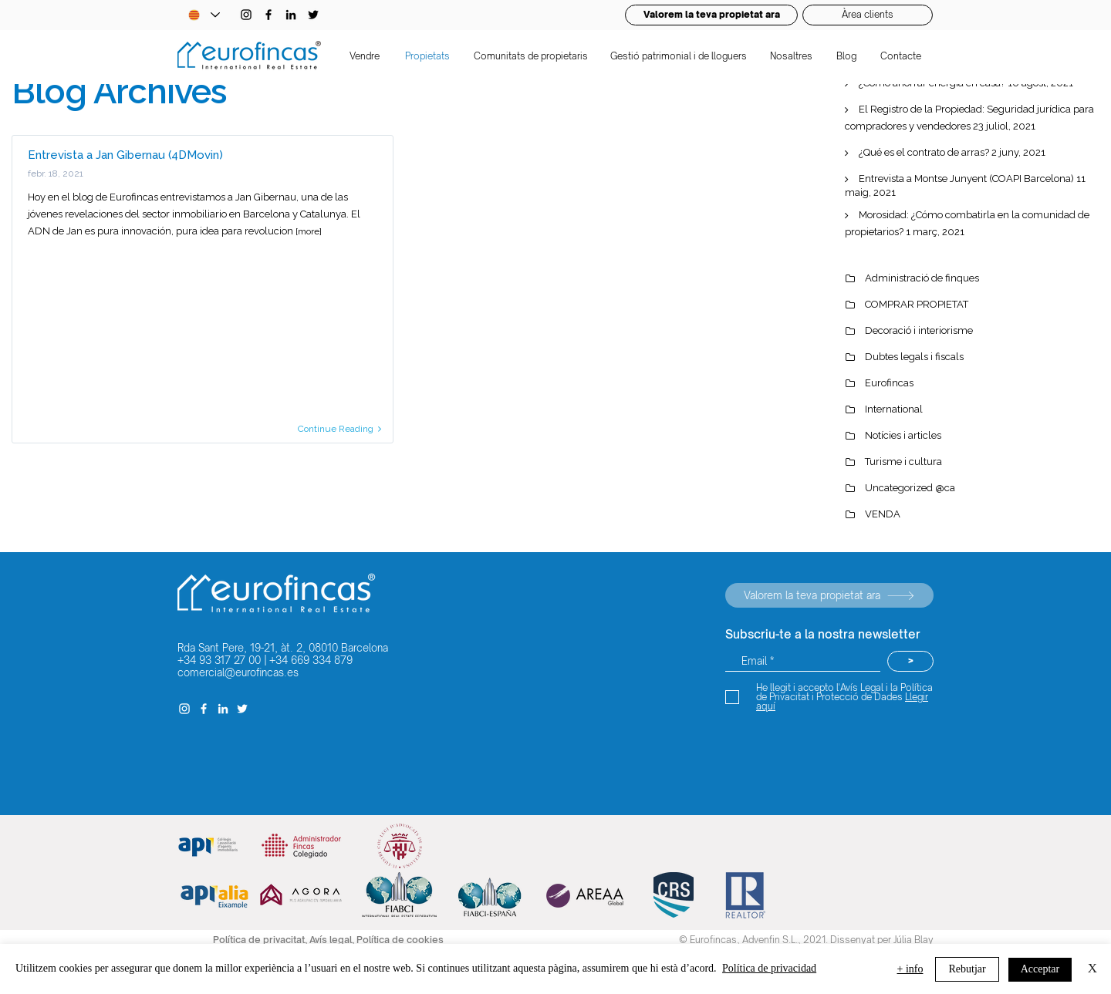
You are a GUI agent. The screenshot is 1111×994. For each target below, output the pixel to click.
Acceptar (1040, 969)
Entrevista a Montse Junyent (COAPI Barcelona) (966, 178)
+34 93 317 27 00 (219, 660)
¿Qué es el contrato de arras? (924, 152)
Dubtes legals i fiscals (914, 356)
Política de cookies (400, 939)
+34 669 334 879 (311, 660)
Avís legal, (332, 939)
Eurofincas (889, 383)
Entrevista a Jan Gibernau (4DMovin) (125, 155)
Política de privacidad (769, 968)
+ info (910, 969)
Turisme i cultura (903, 461)
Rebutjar (966, 969)
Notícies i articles (903, 435)
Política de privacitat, (261, 939)
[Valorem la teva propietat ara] (829, 595)
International (894, 409)
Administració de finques (922, 278)
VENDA (882, 514)
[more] (308, 231)
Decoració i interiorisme (919, 330)
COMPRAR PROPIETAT (916, 304)
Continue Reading (339, 428)
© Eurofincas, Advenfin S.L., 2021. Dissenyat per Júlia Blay (806, 939)
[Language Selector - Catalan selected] (203, 15)
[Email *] (802, 661)
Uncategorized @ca (910, 488)
